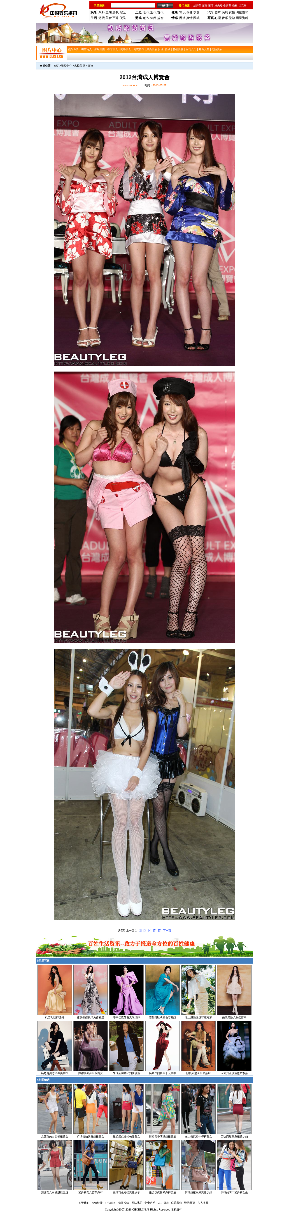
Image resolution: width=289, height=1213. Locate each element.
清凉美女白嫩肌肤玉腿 (54, 1192)
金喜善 (227, 5)
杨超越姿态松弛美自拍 (54, 1073)
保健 (189, 12)
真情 (189, 18)
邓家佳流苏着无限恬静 (126, 1017)
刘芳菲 (197, 5)
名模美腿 (79, 65)
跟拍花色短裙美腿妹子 (126, 1192)
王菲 (211, 5)
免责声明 (149, 1202)
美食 (108, 18)
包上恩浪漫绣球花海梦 (198, 1017)
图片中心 (66, 65)
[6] (159, 930)
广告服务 (110, 1202)
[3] (144, 930)
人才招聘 (163, 1202)
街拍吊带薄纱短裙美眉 (162, 1136)
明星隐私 (242, 12)
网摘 (182, 18)
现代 (146, 12)
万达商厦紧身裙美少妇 (234, 1136)
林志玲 (218, 5)
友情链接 (97, 1202)
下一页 (167, 930)
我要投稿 (123, 1202)
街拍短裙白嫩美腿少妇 (198, 1192)
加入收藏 (203, 1202)
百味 (115, 18)
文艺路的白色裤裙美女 (54, 1136)
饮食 (196, 12)
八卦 (101, 12)
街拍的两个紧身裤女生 (234, 1192)
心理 (217, 18)
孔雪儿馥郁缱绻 (54, 1017)
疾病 (225, 12)
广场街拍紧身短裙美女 (90, 1136)
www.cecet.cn (131, 85)
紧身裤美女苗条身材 (90, 1192)
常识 (182, 12)
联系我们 (176, 1202)
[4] (149, 930)
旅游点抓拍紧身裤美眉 (162, 1192)
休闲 (153, 18)
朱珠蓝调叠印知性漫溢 (126, 1073)
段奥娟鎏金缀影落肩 (198, 1073)
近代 (153, 12)
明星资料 (242, 18)
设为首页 (189, 1202)
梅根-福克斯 (239, 5)
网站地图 (136, 1202)
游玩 (101, 18)
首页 (56, 65)
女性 (232, 12)
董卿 (204, 5)
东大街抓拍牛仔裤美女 (198, 1136)
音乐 (225, 18)
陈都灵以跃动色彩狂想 (162, 1017)
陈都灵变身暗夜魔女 (90, 1073)
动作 (146, 18)
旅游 (232, 18)
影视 (115, 12)
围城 (196, 18)
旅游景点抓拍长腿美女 (126, 1136)
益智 (160, 18)
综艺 (123, 12)
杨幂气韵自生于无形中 (162, 1073)
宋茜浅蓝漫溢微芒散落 (234, 1073)
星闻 (108, 12)
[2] (140, 930)
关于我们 (83, 1202)
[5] (154, 930)
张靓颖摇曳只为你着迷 (90, 1017)
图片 (217, 12)
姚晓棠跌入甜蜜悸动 (234, 1017)
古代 (160, 12)
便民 (123, 18)
